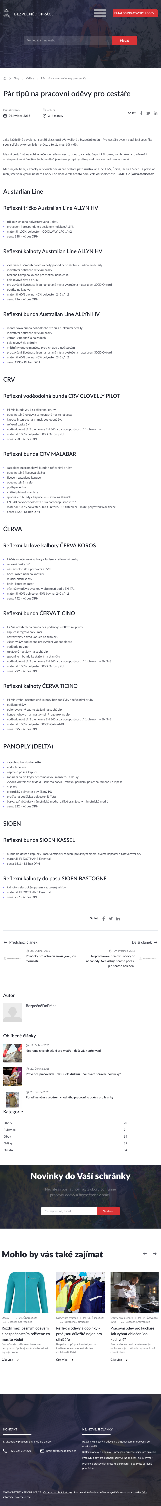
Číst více (7, 1359)
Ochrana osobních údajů (57, 1492)
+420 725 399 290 (20, 1451)
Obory (8, 1123)
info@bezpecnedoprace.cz (61, 1451)
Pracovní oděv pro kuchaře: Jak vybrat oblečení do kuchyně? (117, 1458)
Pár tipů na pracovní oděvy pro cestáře (63, 78)
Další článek (142, 942)
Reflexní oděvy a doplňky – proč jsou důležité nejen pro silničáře (119, 1452)
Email (80, 1203)
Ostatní (9, 1150)
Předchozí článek (23, 942)
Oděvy (30, 78)
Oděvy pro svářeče (67, 1318)
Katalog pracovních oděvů (135, 13)
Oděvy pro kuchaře (122, 1318)
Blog (16, 78)
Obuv (7, 1136)
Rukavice (10, 1129)
